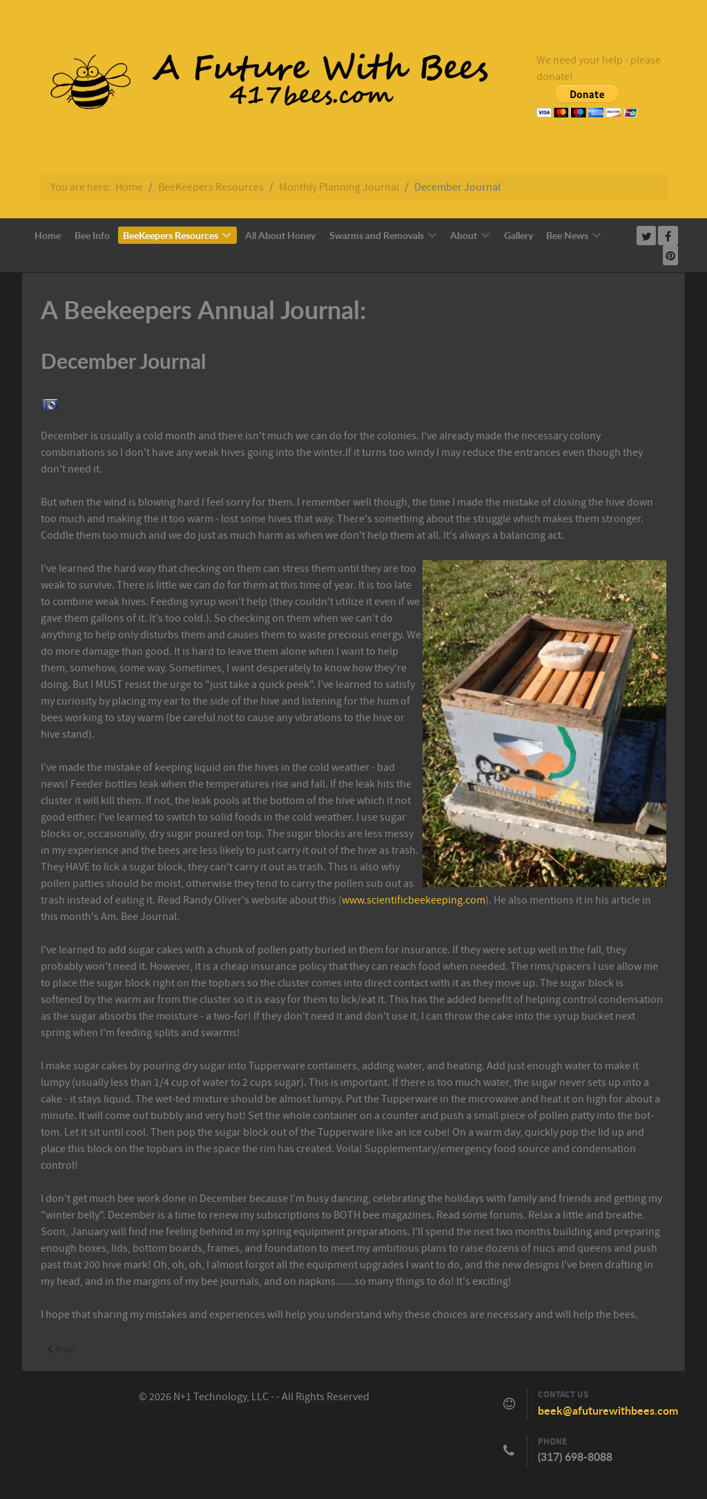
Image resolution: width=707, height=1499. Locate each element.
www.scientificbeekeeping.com (413, 900)
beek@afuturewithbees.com (608, 1410)
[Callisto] (260, 84)
